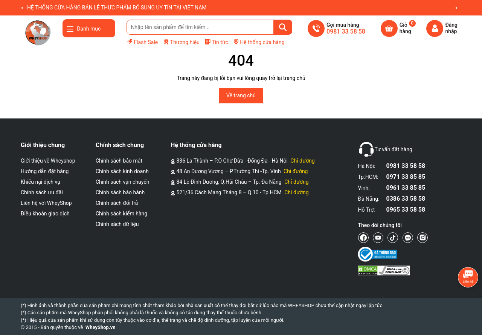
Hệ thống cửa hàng (258, 42)
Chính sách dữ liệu (117, 224)
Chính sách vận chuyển (122, 182)
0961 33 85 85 (406, 187)
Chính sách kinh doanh (122, 171)
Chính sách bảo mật (119, 161)
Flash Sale (142, 41)
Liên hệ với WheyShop (46, 203)
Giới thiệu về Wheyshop (48, 161)
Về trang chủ (241, 95)
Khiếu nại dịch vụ (40, 182)
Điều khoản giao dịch (45, 214)
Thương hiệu (181, 42)
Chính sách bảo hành (120, 192)
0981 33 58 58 (406, 165)
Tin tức (216, 41)
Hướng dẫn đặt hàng (45, 171)
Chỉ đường (302, 161)
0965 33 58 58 (406, 209)
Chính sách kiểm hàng (121, 214)
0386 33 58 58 (406, 198)
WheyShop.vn (100, 327)
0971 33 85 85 (406, 176)
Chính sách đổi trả (117, 203)
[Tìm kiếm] (282, 27)
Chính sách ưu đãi (42, 192)
